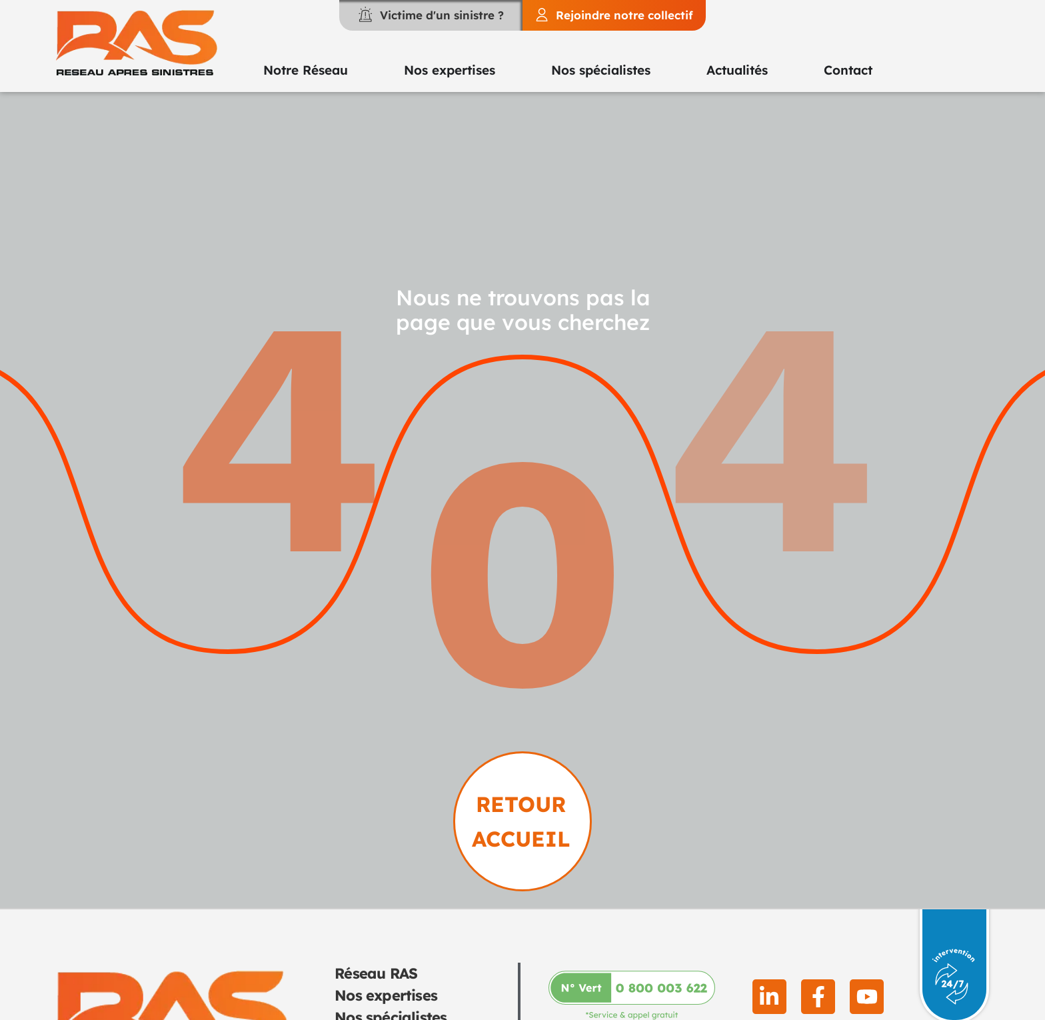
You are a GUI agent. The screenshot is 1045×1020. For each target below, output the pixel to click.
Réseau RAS (376, 973)
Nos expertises (386, 995)
